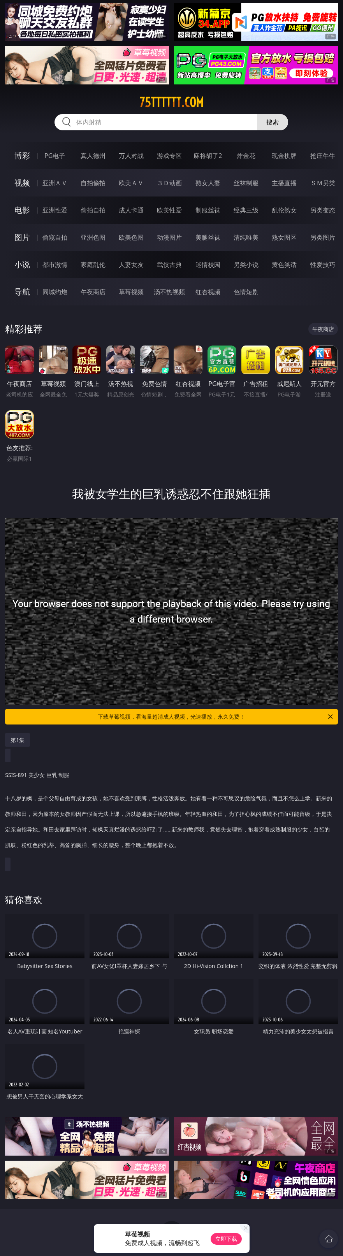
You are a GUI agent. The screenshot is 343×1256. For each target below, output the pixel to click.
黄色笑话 (284, 264)
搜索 (272, 122)
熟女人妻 (207, 183)
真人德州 (93, 155)
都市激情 (54, 264)
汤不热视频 (169, 292)
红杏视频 (207, 292)
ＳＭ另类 (322, 183)
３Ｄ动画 (169, 183)
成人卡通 (131, 210)
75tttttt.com (171, 102)
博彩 (22, 155)
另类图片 (322, 237)
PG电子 (54, 155)
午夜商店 (93, 292)
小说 (22, 264)
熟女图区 (284, 237)
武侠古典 (169, 264)
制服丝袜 (207, 210)
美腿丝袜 (207, 237)
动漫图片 (169, 237)
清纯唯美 (246, 237)
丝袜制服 (246, 183)
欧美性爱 (169, 210)
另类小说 (246, 264)
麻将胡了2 (207, 155)
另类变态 (322, 210)
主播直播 (284, 183)
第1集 (18, 740)
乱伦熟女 (284, 210)
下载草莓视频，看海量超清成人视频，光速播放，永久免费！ (216, 716)
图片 (22, 237)
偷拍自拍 (93, 210)
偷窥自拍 (54, 237)
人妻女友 (131, 264)
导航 (22, 291)
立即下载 (226, 1238)
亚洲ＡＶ (54, 183)
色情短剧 (246, 292)
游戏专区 (169, 155)
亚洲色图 (93, 237)
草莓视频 (131, 292)
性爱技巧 (322, 264)
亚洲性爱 (54, 210)
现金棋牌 (284, 155)
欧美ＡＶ (131, 183)
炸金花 (246, 155)
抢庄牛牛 (322, 155)
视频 (22, 182)
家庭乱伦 (93, 264)
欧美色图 (131, 237)
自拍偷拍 (93, 183)
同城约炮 (54, 292)
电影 (22, 210)
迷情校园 (207, 264)
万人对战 (131, 155)
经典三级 (246, 210)
